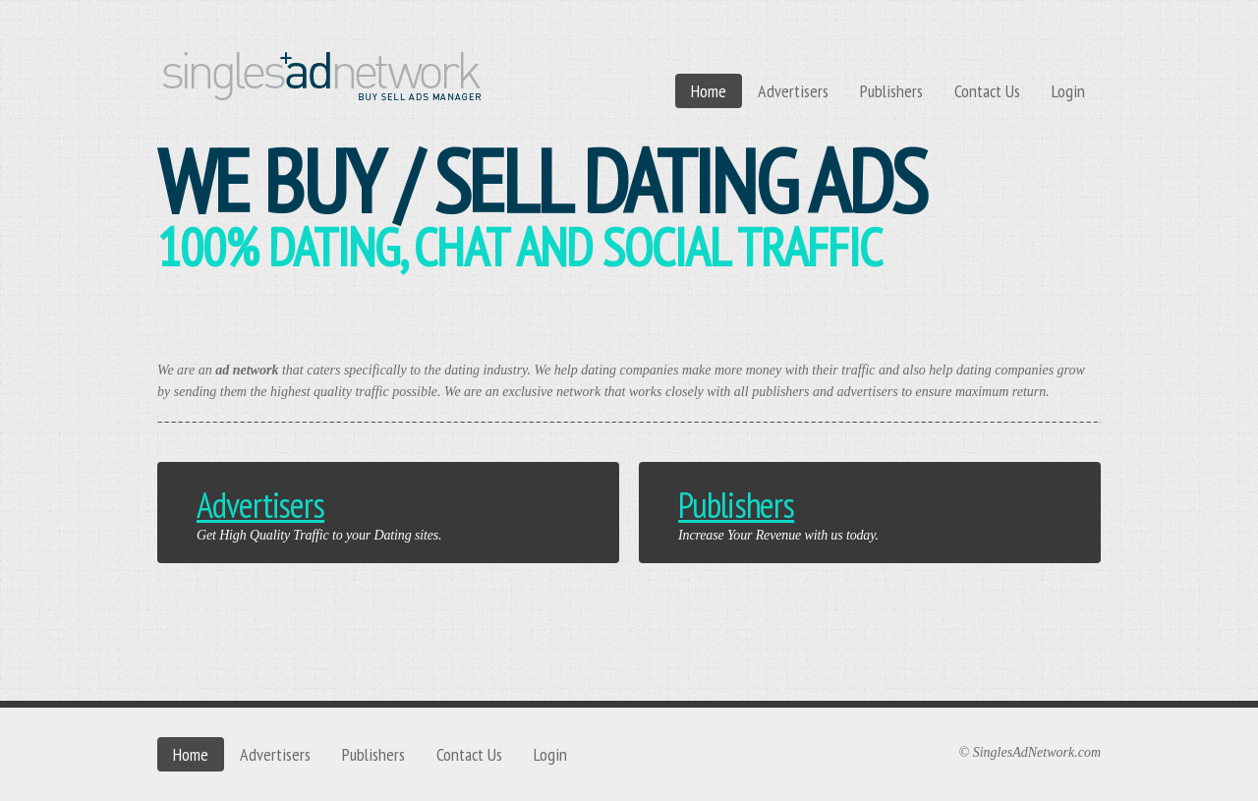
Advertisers (793, 91)
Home (708, 91)
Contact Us (987, 91)
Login (1068, 91)
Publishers (891, 91)
